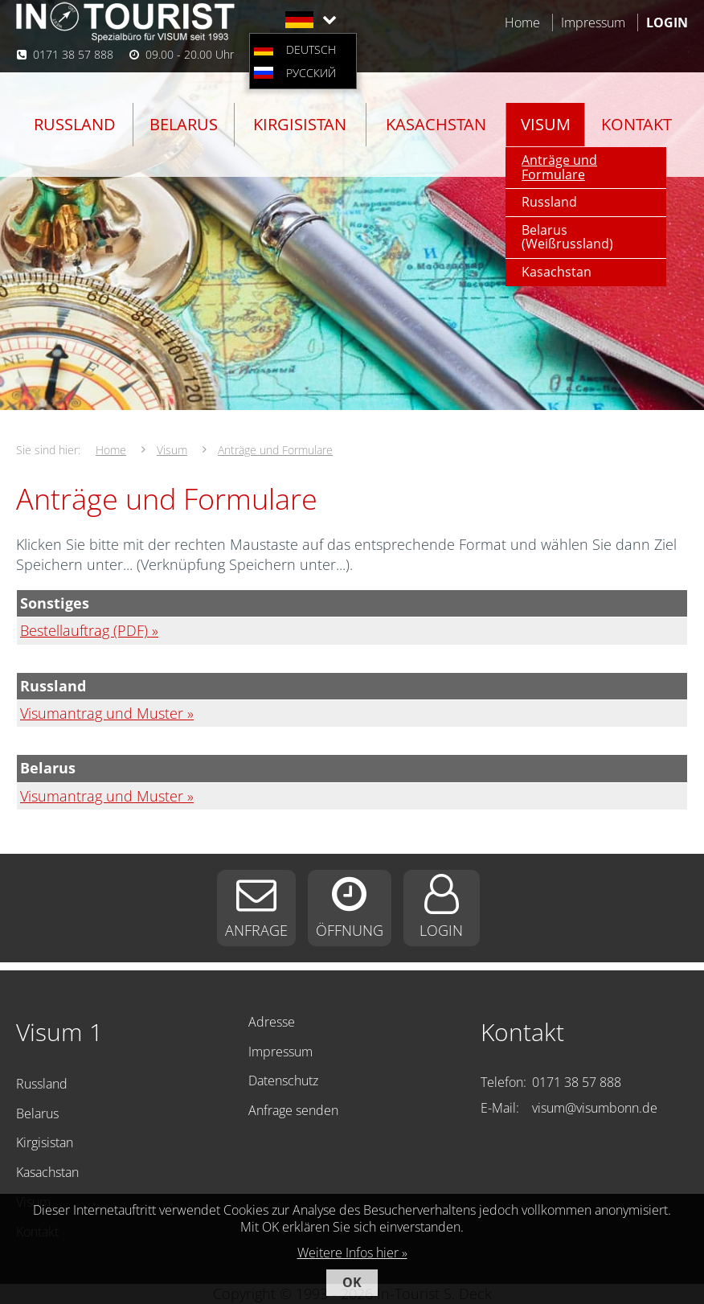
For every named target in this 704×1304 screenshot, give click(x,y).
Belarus (183, 124)
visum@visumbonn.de (594, 1108)
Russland (75, 124)
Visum (546, 124)
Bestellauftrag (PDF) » (89, 630)
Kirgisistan (299, 124)
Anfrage (256, 930)
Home (522, 22)
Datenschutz (283, 1080)
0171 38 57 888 (73, 54)
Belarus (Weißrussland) (567, 237)
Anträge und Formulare (559, 167)
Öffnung (349, 930)
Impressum (593, 22)
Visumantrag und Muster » (107, 713)
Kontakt (636, 124)
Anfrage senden (293, 1110)
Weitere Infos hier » (352, 1252)
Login (441, 930)
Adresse (271, 1022)
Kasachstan (436, 124)
